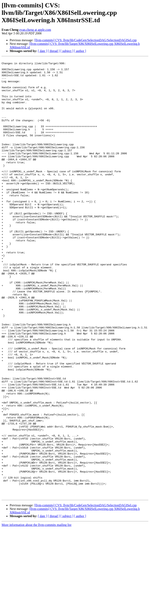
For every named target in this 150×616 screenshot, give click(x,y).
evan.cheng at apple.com (35, 29)
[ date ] (42, 51)
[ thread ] (54, 51)
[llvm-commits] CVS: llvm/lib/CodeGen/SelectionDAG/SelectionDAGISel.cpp (85, 40)
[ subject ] (66, 51)
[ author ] (80, 51)
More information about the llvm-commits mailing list (36, 612)
